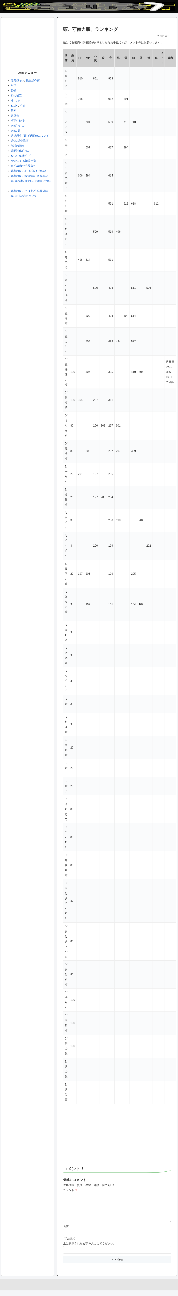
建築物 (15, 115)
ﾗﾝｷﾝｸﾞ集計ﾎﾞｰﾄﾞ (21, 155)
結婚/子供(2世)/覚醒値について (30, 135)
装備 (13, 90)
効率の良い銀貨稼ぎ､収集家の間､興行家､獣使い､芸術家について (31, 180)
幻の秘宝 (16, 95)
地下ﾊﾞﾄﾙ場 (18, 120)
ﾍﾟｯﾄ (23, 105)
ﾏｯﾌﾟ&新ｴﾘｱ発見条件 (23, 165)
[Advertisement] (117, 1136)
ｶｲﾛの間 (15, 130)
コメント (70, 1190)
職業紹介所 (33, 80)
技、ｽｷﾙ (15, 100)
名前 (66, 1231)
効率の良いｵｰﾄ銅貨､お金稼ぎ (29, 170)
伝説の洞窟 (18, 145)
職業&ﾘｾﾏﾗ (17, 80)
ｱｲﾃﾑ (13, 85)
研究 (13, 110)
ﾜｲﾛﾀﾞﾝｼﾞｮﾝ (18, 125)
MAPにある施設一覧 (23, 160)
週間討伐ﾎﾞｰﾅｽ (20, 150)
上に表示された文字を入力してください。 (89, 1249)
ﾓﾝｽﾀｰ (14, 105)
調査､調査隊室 (20, 140)
